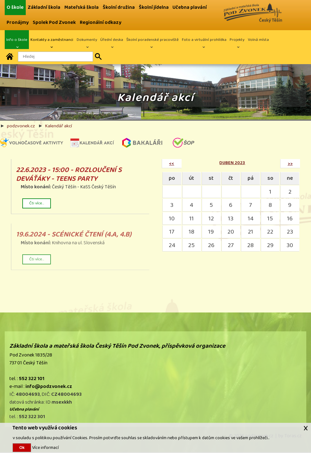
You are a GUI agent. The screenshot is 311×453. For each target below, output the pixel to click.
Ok (22, 447)
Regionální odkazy (100, 22)
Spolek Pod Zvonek (54, 22)
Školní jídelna (154, 7)
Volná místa (258, 39)
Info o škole (16, 39)
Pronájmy (18, 22)
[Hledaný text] (55, 57)
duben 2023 (232, 162)
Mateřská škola (81, 7)
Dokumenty (87, 39)
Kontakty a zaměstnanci (51, 39)
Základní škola (44, 7)
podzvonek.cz (21, 126)
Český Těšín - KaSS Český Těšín (80, 188)
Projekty (237, 39)
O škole (15, 7)
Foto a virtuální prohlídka (204, 39)
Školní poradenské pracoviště (152, 39)
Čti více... (36, 203)
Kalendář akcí (58, 126)
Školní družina (119, 7)
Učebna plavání (189, 7)
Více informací (45, 447)
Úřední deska (111, 39)
